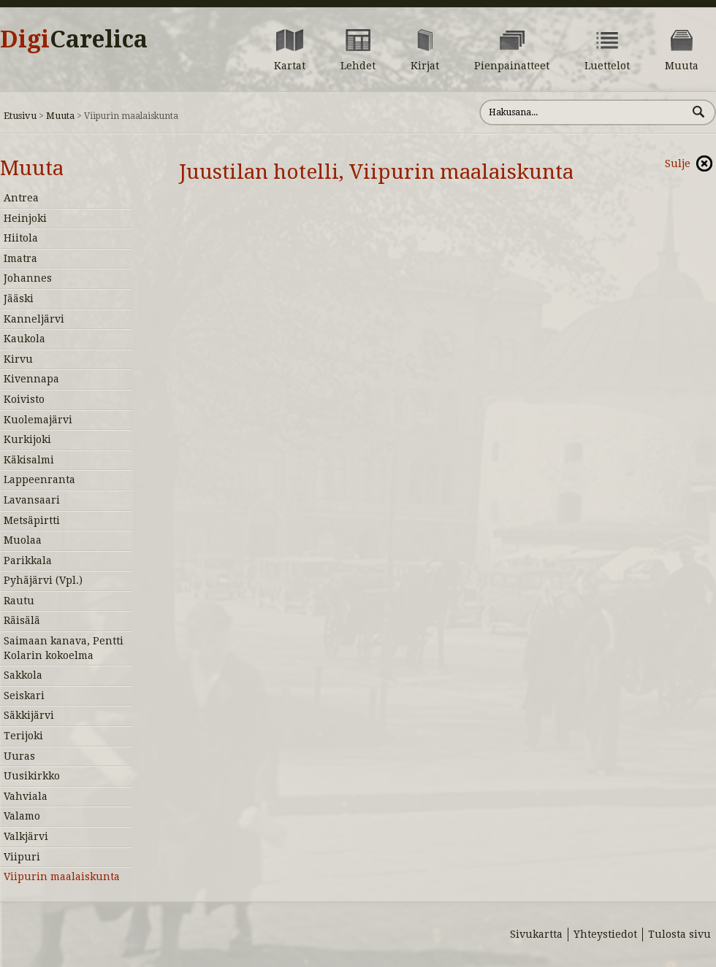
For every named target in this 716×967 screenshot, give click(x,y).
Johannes (28, 278)
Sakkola (23, 675)
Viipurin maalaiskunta (62, 876)
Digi (74, 39)
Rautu (19, 600)
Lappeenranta (39, 479)
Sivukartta (536, 934)
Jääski (19, 298)
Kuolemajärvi (38, 419)
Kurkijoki (27, 439)
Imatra (20, 258)
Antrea (21, 198)
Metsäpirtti (32, 520)
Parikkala (28, 560)
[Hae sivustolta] (583, 112)
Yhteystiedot (605, 934)
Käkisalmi (29, 460)
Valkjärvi (26, 836)
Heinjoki (25, 218)
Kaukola (24, 338)
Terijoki (23, 735)
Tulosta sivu (679, 934)
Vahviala (25, 796)
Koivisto (24, 399)
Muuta (60, 115)
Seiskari (24, 695)
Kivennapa (31, 379)
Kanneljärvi (34, 319)
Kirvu (18, 359)
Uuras (19, 756)
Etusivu (20, 115)
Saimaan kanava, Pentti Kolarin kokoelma (63, 648)
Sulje (677, 163)
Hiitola (21, 238)
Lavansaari (32, 500)
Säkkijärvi (29, 715)
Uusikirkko (32, 776)
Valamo (22, 816)
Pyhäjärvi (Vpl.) (43, 580)
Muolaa (23, 540)
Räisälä (22, 620)
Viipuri (22, 857)
